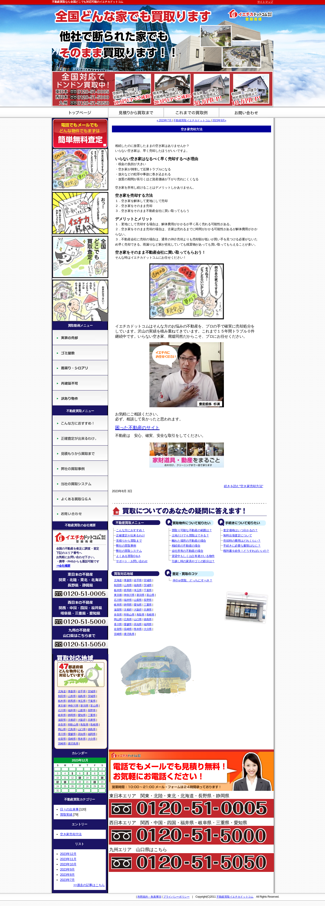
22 (94, 782)
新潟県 (84, 705)
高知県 (82, 734)
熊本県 (82, 738)
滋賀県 (62, 719)
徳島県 (92, 729)
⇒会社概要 (63, 565)
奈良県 (62, 724)
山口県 (82, 729)
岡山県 (62, 729)
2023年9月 (67, 869)
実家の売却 (80, 337)
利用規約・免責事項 (149, 896)
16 (102, 778)
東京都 (62, 705)
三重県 (92, 715)
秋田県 (62, 696)
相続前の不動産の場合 (186, 545)
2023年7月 (67, 880)
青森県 (72, 691)
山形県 (72, 696)
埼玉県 (82, 700)
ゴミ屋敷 (80, 352)
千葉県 (92, 700)
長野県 (92, 710)
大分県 (92, 738)
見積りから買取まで (80, 453)
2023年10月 (68, 864)
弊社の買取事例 (80, 468)
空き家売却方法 (71, 834)
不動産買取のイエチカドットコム (79, 112)
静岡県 (72, 715)
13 (80, 778)
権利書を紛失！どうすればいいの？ (246, 550)
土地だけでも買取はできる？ (190, 535)
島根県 (94, 724)
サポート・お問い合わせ (245, 112)
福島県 (82, 696)
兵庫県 (92, 719)
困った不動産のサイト (137, 427)
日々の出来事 (69, 809)
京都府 (72, 719)
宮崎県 (62, 743)
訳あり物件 (80, 398)
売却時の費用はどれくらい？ (241, 540)
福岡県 (92, 734)
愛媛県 (72, 734)
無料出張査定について (237, 535)
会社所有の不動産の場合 (187, 550)
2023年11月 (68, 859)
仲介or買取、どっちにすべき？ (192, 580)
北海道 (62, 691)
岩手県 (82, 691)
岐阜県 (62, 715)
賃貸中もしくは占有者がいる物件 (193, 556)
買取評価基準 (190, 112)
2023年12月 (68, 854)
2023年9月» (219, 120)
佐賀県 (62, 738)
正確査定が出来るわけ (80, 438)
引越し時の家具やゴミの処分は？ (193, 561)
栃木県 (62, 700)
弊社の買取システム (129, 550)
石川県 (62, 710)
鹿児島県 (73, 743)
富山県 (94, 705)
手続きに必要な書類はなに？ (241, 545)
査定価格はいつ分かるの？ (240, 530)
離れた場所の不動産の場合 (189, 540)
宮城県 (92, 691)
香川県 (62, 734)
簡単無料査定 (80, 133)
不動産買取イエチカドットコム (192, 120)
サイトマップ (265, 1)
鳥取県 (84, 724)
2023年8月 (67, 874)
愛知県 (82, 715)
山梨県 (82, 710)
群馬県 (72, 700)
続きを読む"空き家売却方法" (243, 486)
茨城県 (92, 696)
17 (57, 782)
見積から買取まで (134, 112)
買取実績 (66, 814)
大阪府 (82, 719)
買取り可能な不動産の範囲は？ (192, 530)
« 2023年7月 (164, 120)
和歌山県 (73, 724)
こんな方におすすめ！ (80, 423)
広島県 (72, 729)
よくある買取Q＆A (80, 498)
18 (65, 782)
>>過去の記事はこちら (89, 885)
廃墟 (80, 367)
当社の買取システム (80, 483)
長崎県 (72, 738)
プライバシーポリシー (176, 896)
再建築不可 (80, 383)
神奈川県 (73, 705)
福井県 (72, 710)
